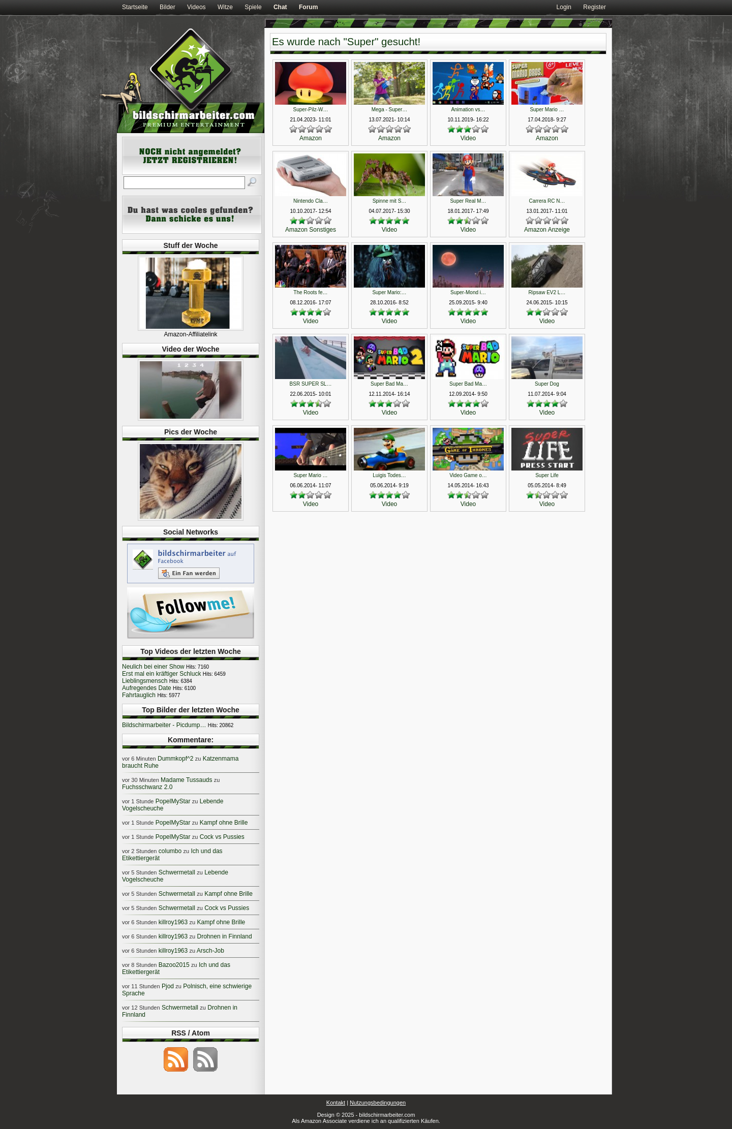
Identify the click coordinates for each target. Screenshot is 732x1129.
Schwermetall (177, 872)
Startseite (135, 7)
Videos (196, 7)
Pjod (168, 986)
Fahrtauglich (139, 695)
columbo (170, 851)
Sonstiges (322, 229)
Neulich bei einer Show (153, 666)
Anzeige (559, 229)
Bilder (167, 7)
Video (468, 138)
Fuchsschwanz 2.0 (147, 787)
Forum (308, 7)
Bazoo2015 (174, 964)
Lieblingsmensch (144, 680)
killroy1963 (173, 922)
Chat (280, 7)
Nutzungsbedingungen (378, 1103)
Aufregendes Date (146, 688)
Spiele (253, 7)
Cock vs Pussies (222, 836)
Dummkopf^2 (175, 758)
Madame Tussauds (186, 779)
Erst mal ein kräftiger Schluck (161, 673)
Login (564, 7)
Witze (225, 7)
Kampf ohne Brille (224, 822)
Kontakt (335, 1103)
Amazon (310, 138)
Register (594, 7)
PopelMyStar (173, 801)
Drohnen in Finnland (224, 936)
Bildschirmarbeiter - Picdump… (164, 725)
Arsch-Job (210, 950)
